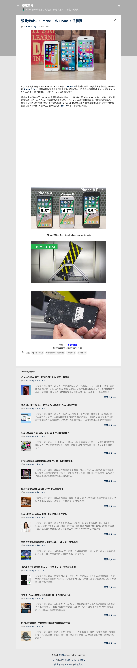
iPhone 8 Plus (30, 89)
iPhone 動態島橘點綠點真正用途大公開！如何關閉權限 (47, 461)
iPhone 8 (71, 352)
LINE (74, 660)
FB (53, 660)
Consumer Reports (55, 352)
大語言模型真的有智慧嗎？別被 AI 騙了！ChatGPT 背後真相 (49, 542)
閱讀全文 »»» (110, 397)
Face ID (63, 106)
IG (57, 660)
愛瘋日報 (27, 5)
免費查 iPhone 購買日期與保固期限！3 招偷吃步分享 (45, 595)
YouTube (66, 660)
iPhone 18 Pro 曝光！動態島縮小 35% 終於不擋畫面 (45, 377)
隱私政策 (58, 664)
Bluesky (81, 660)
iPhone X (70, 86)
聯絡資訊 (78, 664)
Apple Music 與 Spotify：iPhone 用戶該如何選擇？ (45, 433)
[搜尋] (119, 6)
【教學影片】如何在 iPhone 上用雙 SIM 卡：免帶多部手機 (48, 567)
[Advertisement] (68, 126)
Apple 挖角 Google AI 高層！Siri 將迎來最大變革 (44, 514)
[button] (114, 20)
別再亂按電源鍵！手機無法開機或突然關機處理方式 (45, 623)
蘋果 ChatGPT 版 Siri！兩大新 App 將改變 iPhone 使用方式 (49, 405)
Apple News (37, 352)
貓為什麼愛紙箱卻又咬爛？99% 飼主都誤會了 (42, 489)
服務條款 (68, 664)
